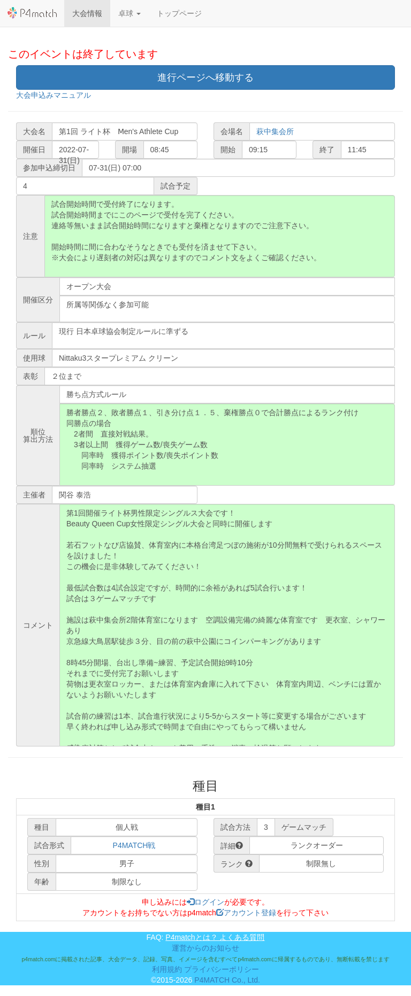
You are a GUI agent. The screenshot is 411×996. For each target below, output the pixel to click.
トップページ (179, 13)
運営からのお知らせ (205, 948)
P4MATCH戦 (134, 845)
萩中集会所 (275, 131)
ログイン (205, 902)
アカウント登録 (246, 912)
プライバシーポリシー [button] (221, 969)
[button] (129, 13)
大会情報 (87, 13)
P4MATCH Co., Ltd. (227, 980)
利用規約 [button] (167, 969)
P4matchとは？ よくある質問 (214, 937)
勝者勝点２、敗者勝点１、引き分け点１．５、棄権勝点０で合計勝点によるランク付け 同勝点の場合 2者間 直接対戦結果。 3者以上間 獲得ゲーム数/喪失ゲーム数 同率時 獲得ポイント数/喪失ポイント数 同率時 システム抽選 (227, 444)
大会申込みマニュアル (53, 95)
